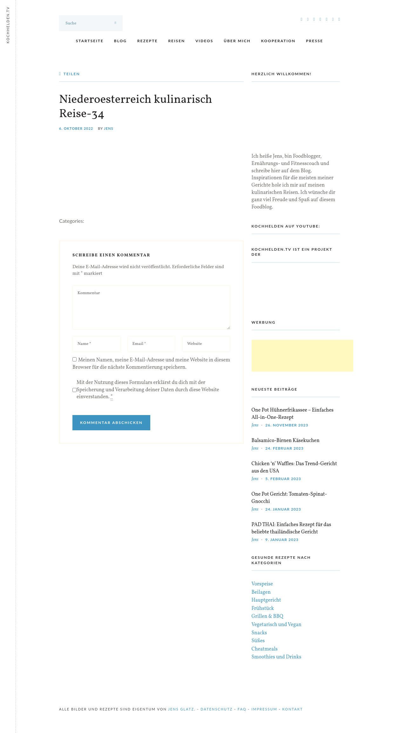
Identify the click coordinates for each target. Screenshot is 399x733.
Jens (108, 128)
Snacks (259, 633)
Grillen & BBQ (267, 616)
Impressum (264, 709)
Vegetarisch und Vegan (276, 624)
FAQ (242, 709)
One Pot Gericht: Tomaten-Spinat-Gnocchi (289, 498)
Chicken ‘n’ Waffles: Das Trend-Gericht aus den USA (294, 467)
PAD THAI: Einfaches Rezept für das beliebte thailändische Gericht (291, 528)
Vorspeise (262, 584)
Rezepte (147, 40)
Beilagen (261, 592)
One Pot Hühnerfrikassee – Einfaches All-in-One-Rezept (293, 414)
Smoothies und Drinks (276, 657)
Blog (120, 40)
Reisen (176, 40)
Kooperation (278, 40)
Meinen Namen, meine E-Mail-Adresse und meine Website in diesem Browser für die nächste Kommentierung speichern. (151, 364)
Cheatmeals (265, 649)
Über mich (237, 40)
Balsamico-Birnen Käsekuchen (286, 440)
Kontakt (292, 709)
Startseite (90, 40)
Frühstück (263, 608)
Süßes (258, 640)
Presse (314, 40)
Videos (204, 40)
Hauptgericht (266, 600)
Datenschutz (216, 709)
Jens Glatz (181, 709)
